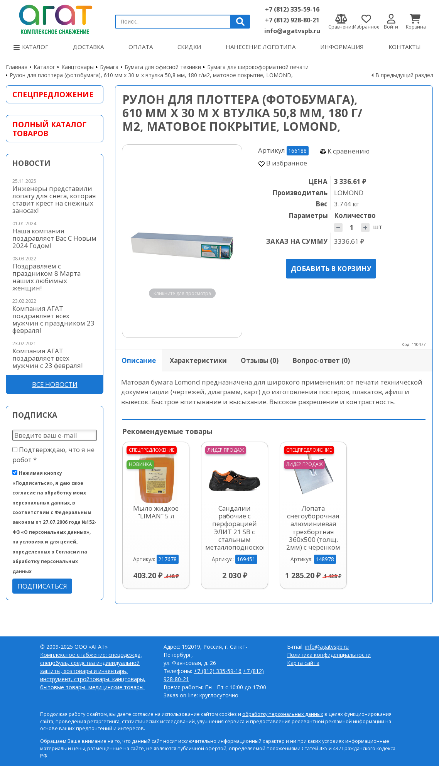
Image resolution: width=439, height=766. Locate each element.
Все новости (55, 384)
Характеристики (198, 360)
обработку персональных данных (282, 714)
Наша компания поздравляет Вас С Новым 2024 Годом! (54, 238)
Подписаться (42, 586)
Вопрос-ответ (321, 360)
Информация (342, 47)
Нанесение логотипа (260, 47)
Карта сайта (303, 662)
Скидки (189, 47)
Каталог (31, 47)
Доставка (88, 47)
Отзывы (260, 360)
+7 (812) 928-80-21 (292, 20)
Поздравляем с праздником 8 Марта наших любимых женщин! (46, 277)
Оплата (140, 47)
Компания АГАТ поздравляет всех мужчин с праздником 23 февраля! (53, 319)
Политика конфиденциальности (329, 654)
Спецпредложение (52, 94)
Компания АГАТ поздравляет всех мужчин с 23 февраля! (47, 358)
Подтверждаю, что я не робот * (53, 454)
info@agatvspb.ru (292, 31)
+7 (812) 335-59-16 (292, 9)
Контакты (404, 47)
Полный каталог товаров (49, 129)
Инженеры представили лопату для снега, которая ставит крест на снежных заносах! (54, 199)
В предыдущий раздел (404, 75)
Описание (139, 360)
